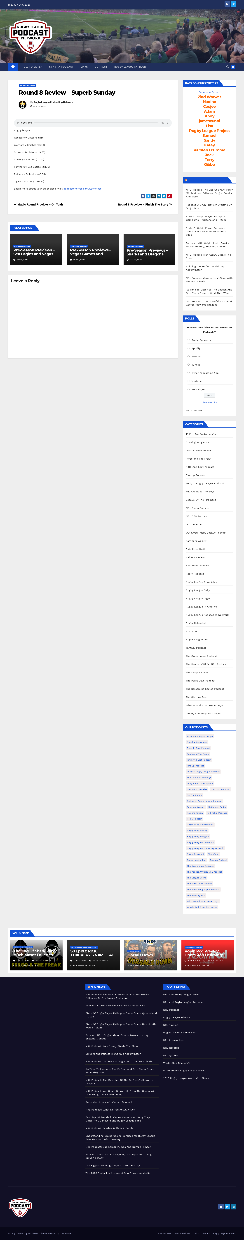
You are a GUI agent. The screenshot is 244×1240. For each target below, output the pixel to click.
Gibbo (209, 164)
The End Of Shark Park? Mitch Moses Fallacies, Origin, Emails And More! (35, 955)
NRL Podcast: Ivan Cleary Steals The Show (111, 1046)
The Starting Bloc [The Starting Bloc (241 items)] (196, 895)
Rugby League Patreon (130, 66)
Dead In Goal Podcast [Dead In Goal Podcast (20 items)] (198, 748)
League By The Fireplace (201, 499)
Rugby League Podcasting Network (53, 102)
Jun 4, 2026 (22, 961)
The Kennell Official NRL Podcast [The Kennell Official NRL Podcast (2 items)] (204, 872)
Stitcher (197, 356)
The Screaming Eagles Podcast (205, 688)
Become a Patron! (209, 92)
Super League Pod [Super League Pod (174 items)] (196, 860)
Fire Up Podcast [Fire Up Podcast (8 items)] (195, 765)
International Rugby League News (184, 1070)
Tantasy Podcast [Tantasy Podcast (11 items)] (218, 860)
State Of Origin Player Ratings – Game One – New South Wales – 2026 (206, 231)
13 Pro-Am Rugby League (201, 434)
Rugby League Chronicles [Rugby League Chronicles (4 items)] (200, 824)
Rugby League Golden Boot (180, 1032)
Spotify (196, 348)
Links (84, 66)
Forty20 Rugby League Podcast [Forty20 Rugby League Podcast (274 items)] (203, 771)
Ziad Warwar (209, 97)
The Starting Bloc (196, 697)
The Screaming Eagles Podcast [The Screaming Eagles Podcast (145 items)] (203, 889)
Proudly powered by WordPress (23, 1233)
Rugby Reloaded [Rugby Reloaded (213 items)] (195, 854)
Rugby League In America (201, 606)
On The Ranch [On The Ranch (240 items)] (194, 795)
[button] (227, 66)
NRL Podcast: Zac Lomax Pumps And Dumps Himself (118, 1146)
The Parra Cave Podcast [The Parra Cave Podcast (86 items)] (199, 883)
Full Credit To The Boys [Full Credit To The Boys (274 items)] (199, 777)
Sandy (209, 140)
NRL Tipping (170, 1024)
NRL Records (171, 1047)
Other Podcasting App (205, 372)
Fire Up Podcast (196, 475)
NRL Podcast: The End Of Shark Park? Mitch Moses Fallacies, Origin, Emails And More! (209, 193)
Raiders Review (195, 557)
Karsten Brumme (209, 150)
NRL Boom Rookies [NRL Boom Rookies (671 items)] (197, 789)
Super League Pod (197, 639)
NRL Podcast (171, 1009)
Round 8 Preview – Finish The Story (145, 204)
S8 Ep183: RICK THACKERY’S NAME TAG (92, 953)
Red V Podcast (195, 573)
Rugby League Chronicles (201, 582)
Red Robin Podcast (197, 565)
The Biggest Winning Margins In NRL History (112, 1165)
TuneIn (196, 364)
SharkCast (192, 631)
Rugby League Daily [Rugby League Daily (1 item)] (197, 830)
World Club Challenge (176, 1062)
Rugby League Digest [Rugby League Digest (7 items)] (198, 836)
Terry (209, 159)
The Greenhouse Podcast (201, 656)
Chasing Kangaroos (197, 442)
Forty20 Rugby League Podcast (205, 483)
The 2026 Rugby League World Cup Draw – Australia (117, 1173)
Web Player (198, 389)
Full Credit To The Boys (200, 491)
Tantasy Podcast (196, 647)
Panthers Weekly (196, 540)
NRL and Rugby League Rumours (183, 1002)
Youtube (197, 381)
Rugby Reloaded (196, 623)
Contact (101, 66)
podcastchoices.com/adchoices (82, 188)
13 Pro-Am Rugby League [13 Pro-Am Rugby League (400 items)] (200, 736)
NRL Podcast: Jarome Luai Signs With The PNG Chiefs (118, 1061)
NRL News (98, 986)
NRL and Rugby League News (181, 994)
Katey (209, 145)
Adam (209, 111)
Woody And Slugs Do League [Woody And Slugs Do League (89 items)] (202, 907)
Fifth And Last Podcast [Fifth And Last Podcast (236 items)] (199, 760)
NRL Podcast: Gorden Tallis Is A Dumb (109, 1128)
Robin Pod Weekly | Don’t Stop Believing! (204, 953)
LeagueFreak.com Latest (207, 180)
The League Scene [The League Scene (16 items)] (196, 877)
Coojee (209, 106)
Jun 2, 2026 (137, 961)
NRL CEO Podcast (197, 516)
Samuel (209, 135)
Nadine (209, 101)
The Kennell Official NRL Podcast (206, 664)
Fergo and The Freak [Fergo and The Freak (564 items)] (198, 754)
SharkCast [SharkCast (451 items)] (213, 854)
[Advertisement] (44, 1005)
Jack (209, 155)
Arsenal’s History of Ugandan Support (108, 1102)
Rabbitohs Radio (196, 549)
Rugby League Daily (198, 590)
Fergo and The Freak (198, 458)
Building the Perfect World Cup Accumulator (113, 1053)
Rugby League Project (209, 130)
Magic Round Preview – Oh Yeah (38, 204)
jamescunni (209, 121)
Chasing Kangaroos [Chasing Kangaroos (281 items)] (197, 742)
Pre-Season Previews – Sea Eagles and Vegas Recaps (33, 254)
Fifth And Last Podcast (200, 466)
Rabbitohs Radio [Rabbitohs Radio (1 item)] (217, 807)
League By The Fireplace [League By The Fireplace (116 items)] (200, 783)
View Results (209, 402)
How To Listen (32, 66)
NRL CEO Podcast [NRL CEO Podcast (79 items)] (220, 789)
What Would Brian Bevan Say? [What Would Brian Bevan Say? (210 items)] (203, 901)
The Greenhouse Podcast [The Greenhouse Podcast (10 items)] (200, 866)
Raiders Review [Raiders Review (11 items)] (195, 813)
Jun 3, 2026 (79, 961)
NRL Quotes (170, 1055)
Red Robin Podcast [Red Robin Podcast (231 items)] (217, 813)
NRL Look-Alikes (173, 1040)
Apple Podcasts (201, 340)
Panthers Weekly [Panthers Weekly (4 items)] (196, 807)
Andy (209, 116)
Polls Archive (194, 410)
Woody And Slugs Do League (203, 713)
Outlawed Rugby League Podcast (206, 532)
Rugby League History (176, 1017)
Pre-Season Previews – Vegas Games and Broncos (90, 254)
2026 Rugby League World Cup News (186, 1078)
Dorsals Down (140, 955)
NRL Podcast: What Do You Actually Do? (110, 1109)
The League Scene (197, 672)
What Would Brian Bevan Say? (204, 705)
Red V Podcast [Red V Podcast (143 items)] (194, 819)
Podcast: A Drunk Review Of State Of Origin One (115, 1005)
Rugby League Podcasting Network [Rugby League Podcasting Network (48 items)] (205, 848)
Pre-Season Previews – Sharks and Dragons (147, 252)
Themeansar (66, 1233)
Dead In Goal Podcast (199, 450)
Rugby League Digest (199, 598)
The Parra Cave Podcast (200, 680)
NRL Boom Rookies (27, 86)
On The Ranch (194, 524)
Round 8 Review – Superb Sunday (67, 92)
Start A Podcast (61, 66)
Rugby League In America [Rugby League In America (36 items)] (200, 842)
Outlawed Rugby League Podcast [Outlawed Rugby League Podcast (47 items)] (204, 801)
